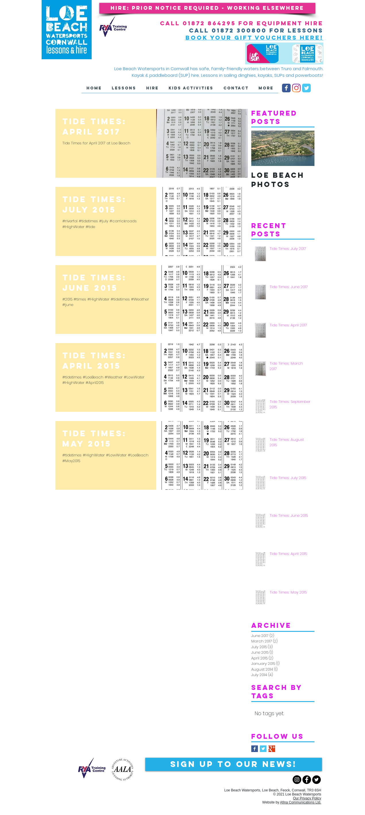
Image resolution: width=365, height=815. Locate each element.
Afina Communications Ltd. (300, 802)
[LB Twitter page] (306, 88)
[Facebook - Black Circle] (306, 779)
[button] (207, 8)
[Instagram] (296, 88)
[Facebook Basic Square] (254, 748)
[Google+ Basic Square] (272, 748)
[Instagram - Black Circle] (297, 779)
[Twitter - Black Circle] (316, 779)
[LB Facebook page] (286, 88)
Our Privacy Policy (307, 798)
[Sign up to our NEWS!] (233, 764)
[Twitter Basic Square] (263, 748)
